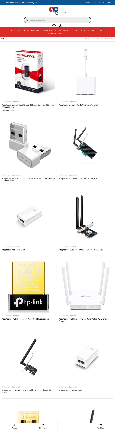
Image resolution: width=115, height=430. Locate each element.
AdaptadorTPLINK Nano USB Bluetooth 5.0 (57, 299)
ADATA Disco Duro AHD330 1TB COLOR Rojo (95, 299)
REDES (91, 30)
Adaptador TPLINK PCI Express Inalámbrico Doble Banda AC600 (92, 194)
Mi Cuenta (43, 428)
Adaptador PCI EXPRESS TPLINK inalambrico (15, 142)
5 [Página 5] (52, 365)
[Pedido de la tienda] (88, 38)
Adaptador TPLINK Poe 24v (13, 246)
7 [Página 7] (61, 365)
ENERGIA (101, 30)
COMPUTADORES (31, 30)
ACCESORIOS (79, 30)
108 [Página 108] (70, 365)
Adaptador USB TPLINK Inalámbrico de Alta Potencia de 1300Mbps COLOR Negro (18, 301)
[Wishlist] (100, 425)
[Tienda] (14, 425)
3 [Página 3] (42, 365)
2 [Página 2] (38, 365)
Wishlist (100, 428)
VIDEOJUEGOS (50, 30)
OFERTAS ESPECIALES (57, 33)
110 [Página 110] (79, 365)
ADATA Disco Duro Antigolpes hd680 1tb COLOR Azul (18, 352)
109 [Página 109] (75, 365)
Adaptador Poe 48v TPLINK (51, 141)
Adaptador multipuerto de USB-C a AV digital (56, 87)
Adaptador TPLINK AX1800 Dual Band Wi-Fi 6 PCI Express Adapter (56, 194)
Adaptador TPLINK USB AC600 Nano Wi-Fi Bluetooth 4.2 (57, 247)
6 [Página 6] (56, 365)
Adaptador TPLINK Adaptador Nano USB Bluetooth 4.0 (17, 194)
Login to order (8, 92)
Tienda (14, 428)
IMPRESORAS (65, 30)
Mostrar (108, 38)
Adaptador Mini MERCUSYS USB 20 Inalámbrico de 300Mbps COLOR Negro (19, 87)
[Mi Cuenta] (43, 425)
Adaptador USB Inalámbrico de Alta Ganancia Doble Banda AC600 (93, 247)
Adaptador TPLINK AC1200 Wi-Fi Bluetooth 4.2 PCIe (92, 142)
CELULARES (15, 30)
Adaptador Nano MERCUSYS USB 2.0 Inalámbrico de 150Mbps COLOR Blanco (95, 87)
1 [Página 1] (33, 365)
